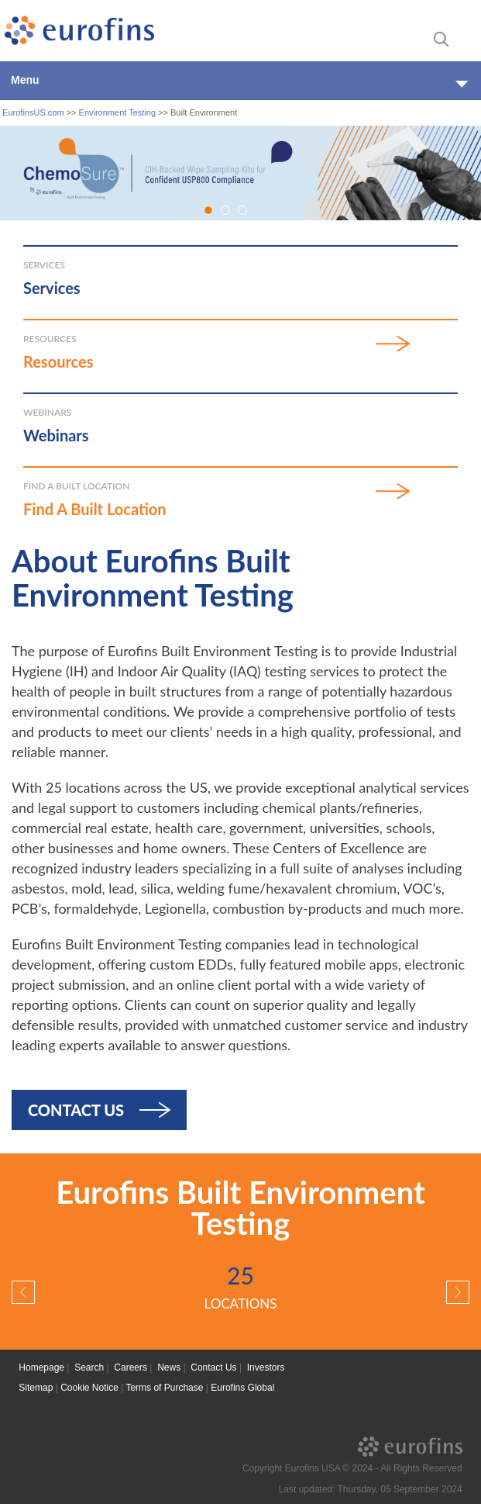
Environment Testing (117, 112)
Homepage (41, 1367)
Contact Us (76, 1110)
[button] (23, 1292)
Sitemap (36, 1387)
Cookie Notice (89, 1387)
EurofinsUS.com (33, 112)
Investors (266, 1367)
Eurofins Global (242, 1387)
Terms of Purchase (164, 1387)
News (168, 1367)
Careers (130, 1367)
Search (89, 1367)
